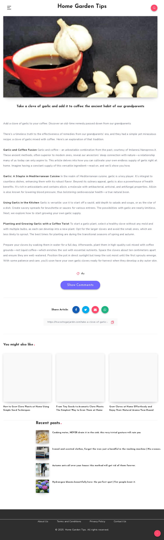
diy (83, 273)
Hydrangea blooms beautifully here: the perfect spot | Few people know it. (94, 482)
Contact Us (120, 521)
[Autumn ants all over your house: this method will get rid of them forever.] (42, 469)
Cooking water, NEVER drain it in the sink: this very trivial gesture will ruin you (96, 433)
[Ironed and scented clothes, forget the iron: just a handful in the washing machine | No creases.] (42, 453)
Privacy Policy (97, 521)
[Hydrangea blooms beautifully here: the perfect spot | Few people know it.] (42, 486)
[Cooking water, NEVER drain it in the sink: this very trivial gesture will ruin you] (42, 436)
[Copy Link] (80, 322)
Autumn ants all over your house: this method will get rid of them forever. (94, 465)
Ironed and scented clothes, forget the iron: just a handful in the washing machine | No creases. (106, 449)
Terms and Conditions (69, 521)
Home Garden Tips (82, 6)
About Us (43, 521)
